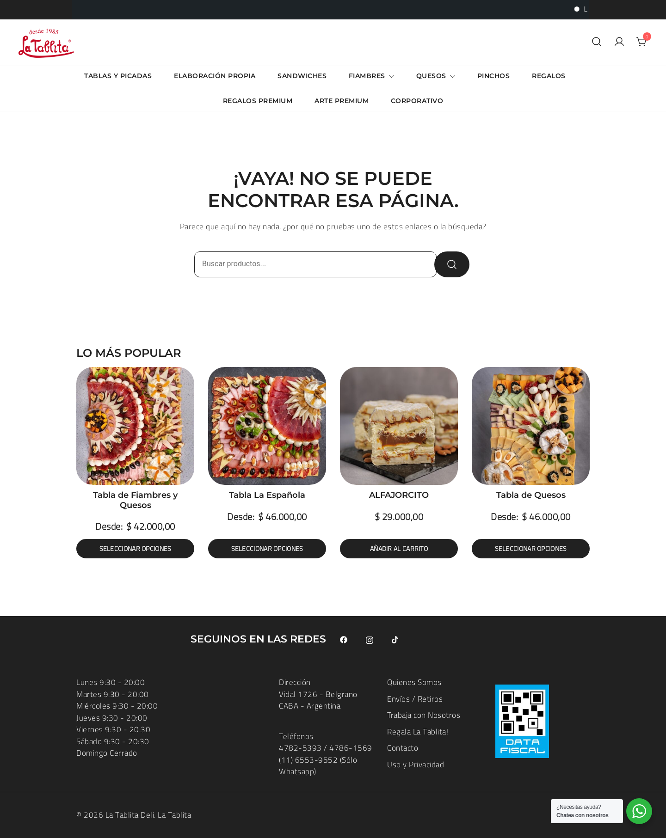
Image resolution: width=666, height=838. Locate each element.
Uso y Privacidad (415, 764)
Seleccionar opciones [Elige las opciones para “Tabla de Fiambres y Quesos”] (135, 549)
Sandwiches (302, 76)
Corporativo (417, 101)
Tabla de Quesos (531, 495)
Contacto (402, 747)
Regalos (549, 76)
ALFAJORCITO (399, 495)
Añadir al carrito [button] (399, 549)
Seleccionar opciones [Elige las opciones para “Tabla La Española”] (267, 549)
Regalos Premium (258, 101)
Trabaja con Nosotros (423, 715)
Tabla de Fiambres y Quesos (135, 500)
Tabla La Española (267, 495)
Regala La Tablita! (417, 731)
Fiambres (367, 76)
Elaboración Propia (214, 76)
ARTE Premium (341, 101)
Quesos (431, 76)
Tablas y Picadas (118, 76)
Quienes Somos (414, 682)
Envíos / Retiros (415, 698)
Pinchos (493, 76)
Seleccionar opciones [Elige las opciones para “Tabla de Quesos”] (531, 549)
